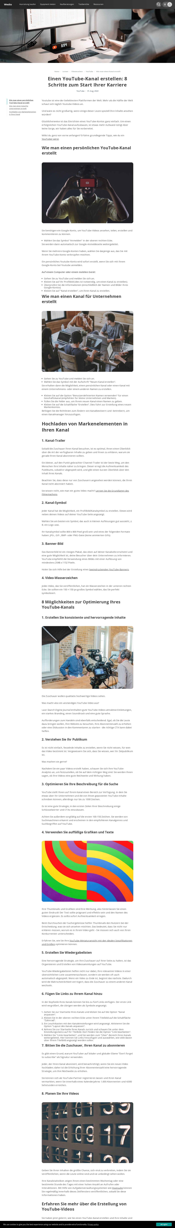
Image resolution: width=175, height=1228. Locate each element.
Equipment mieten (47, 4)
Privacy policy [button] (93, 1224)
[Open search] (158, 4)
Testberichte (83, 4)
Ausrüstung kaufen (27, 4)
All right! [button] (163, 1224)
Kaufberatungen (67, 4)
